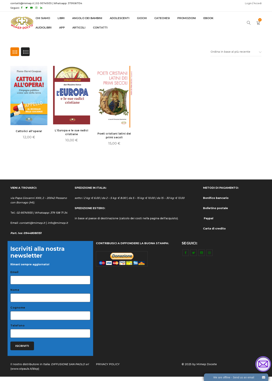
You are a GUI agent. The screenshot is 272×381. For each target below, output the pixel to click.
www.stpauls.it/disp (24, 373)
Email (14, 273)
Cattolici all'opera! (29, 132)
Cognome (17, 310)
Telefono (17, 328)
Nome (14, 291)
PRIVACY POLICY (108, 368)
